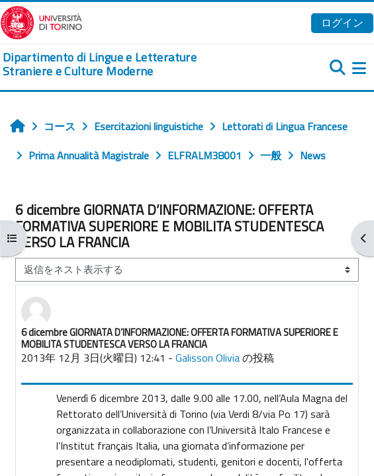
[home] (125, 64)
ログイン (342, 22)
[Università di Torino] (41, 21)
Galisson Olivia (207, 358)
